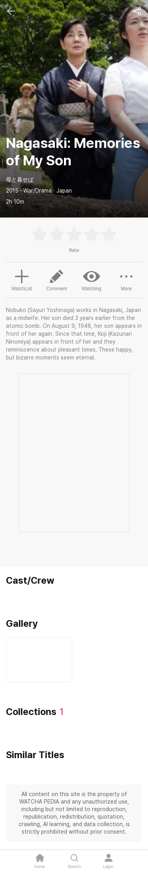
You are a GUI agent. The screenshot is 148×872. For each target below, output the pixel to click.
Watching (91, 279)
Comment (56, 279)
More (126, 279)
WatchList (21, 279)
